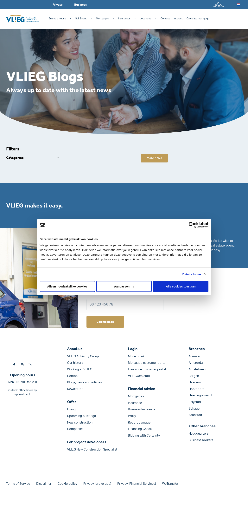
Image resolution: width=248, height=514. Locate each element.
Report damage (139, 424)
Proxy (132, 417)
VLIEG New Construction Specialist (92, 451)
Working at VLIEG (79, 371)
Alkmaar (194, 358)
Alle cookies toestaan (180, 286)
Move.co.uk (136, 358)
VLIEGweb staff (139, 377)
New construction (79, 424)
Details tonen (191, 274)
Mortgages (102, 18)
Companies (75, 430)
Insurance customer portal (147, 371)
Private (58, 4)
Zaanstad (195, 416)
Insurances (124, 18)
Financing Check (140, 430)
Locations (145, 18)
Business (80, 4)
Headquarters (198, 435)
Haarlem (195, 384)
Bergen (194, 377)
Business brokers (201, 442)
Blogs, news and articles (84, 384)
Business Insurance (141, 411)
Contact (165, 18)
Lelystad (195, 403)
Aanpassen (124, 286)
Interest (178, 18)
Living (71, 411)
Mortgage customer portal (147, 364)
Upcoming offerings (81, 417)
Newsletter (75, 390)
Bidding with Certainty (144, 437)
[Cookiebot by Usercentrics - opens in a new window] (191, 225)
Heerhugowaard (200, 397)
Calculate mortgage (198, 18)
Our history (75, 364)
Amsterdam (197, 364)
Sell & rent (81, 18)
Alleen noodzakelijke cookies (67, 286)
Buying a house (57, 18)
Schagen (195, 410)
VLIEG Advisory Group (83, 358)
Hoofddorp (197, 390)
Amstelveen (197, 371)
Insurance (135, 404)
